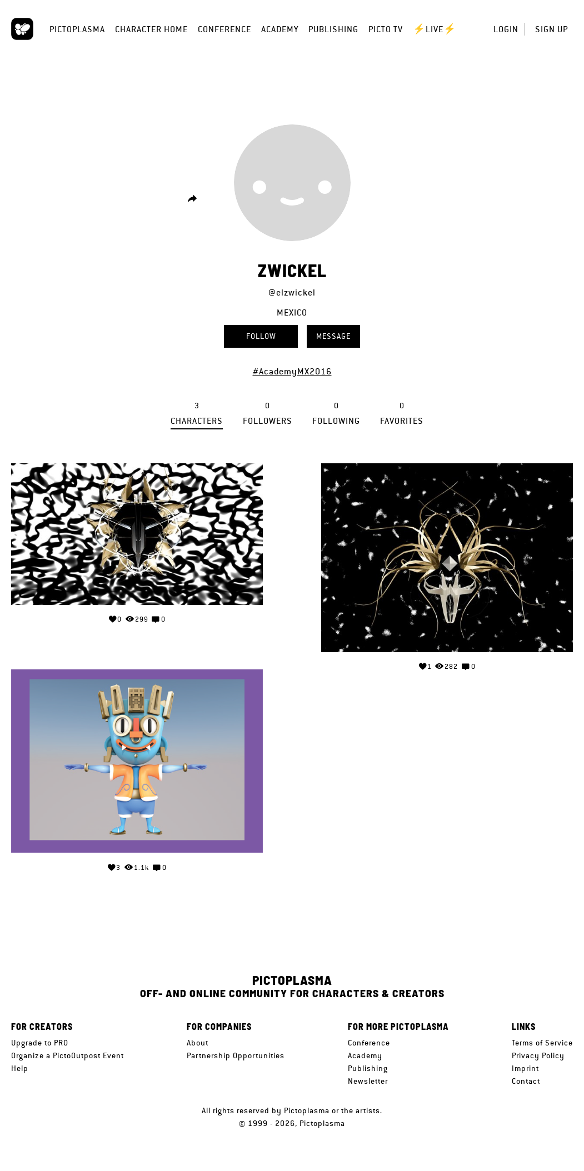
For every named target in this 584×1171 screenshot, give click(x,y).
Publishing (333, 29)
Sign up (551, 29)
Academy (279, 29)
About (197, 1043)
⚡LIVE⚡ (434, 29)
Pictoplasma (77, 29)
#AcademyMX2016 (292, 371)
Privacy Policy (538, 1055)
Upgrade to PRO (39, 1043)
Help (19, 1068)
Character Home (151, 29)
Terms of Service (542, 1043)
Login (505, 29)
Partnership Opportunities (235, 1055)
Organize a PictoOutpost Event (67, 1055)
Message (333, 336)
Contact (526, 1081)
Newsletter (368, 1081)
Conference (224, 29)
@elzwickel (292, 292)
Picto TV (385, 29)
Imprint (525, 1068)
